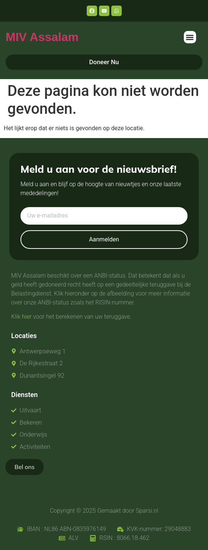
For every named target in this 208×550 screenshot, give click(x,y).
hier (27, 316)
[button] (190, 37)
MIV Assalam (42, 37)
